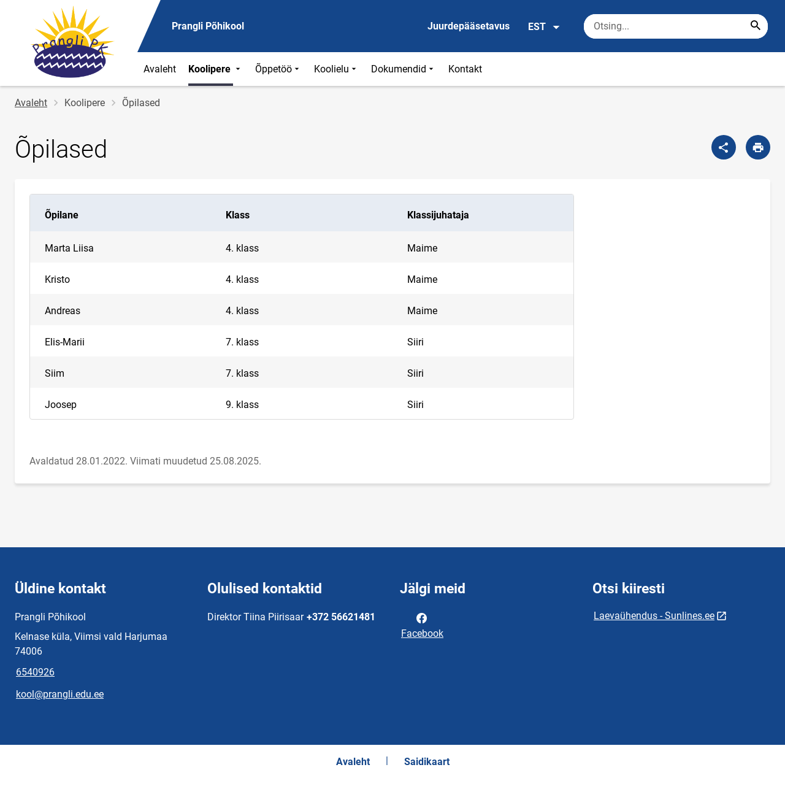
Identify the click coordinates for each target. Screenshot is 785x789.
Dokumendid (403, 69)
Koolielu (336, 69)
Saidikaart (427, 762)
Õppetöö (278, 69)
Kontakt (465, 69)
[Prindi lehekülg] (758, 147)
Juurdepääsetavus (468, 26)
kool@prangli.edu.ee (60, 694)
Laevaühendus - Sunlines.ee (654, 616)
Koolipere (215, 69)
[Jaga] (723, 147)
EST (544, 27)
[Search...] (755, 26)
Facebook (422, 624)
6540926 (35, 672)
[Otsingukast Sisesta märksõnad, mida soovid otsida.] (676, 26)
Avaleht (160, 69)
